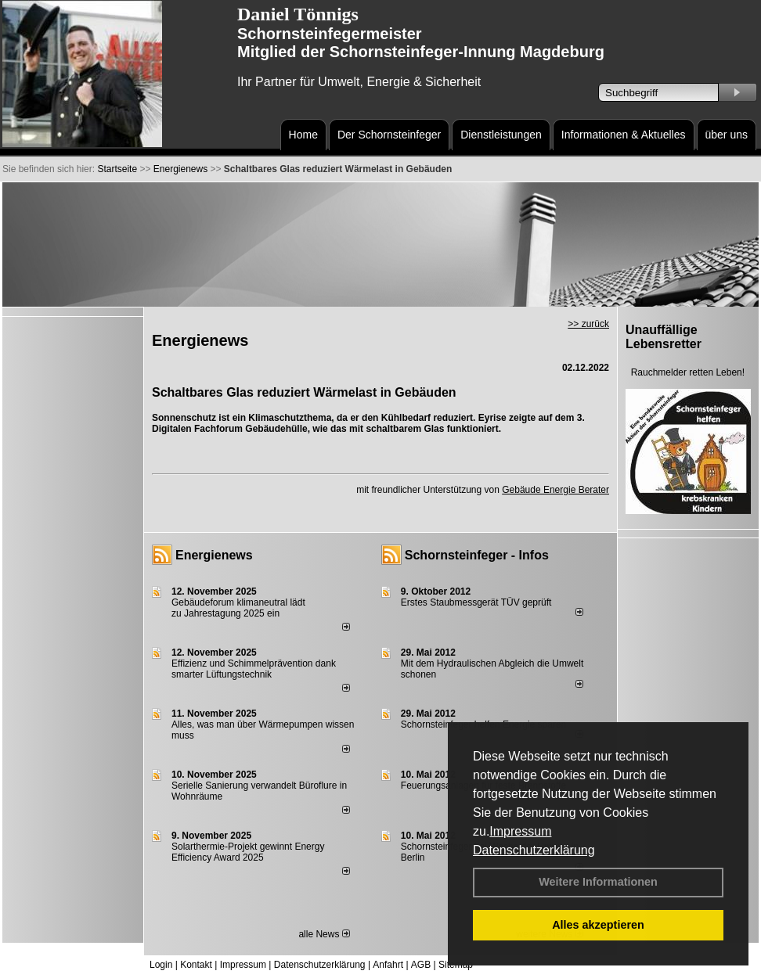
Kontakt (196, 964)
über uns (726, 134)
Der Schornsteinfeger (389, 134)
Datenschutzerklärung (534, 850)
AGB (421, 964)
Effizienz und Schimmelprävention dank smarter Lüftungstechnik (253, 669)
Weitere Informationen (598, 882)
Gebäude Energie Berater (555, 489)
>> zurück (588, 323)
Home (303, 134)
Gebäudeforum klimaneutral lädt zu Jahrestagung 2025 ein (238, 608)
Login (161, 964)
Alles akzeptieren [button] (598, 925)
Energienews (214, 555)
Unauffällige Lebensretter (663, 337)
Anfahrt (388, 964)
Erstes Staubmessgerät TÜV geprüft (476, 602)
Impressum (520, 831)
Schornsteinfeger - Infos (477, 555)
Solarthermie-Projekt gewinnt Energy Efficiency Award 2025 (247, 852)
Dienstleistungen (501, 134)
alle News (323, 934)
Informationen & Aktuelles (623, 134)
